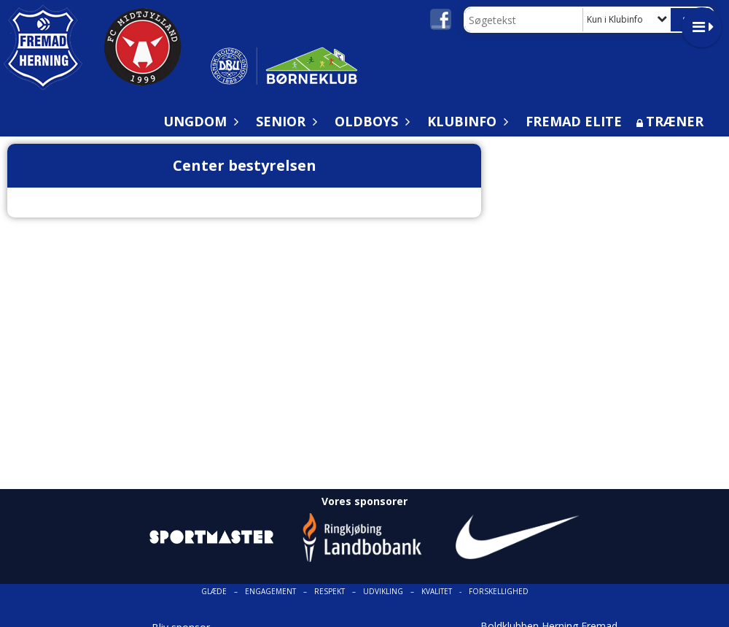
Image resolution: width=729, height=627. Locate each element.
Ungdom (198, 121)
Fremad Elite (574, 121)
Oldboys (370, 121)
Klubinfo (465, 121)
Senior (284, 121)
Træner (674, 121)
